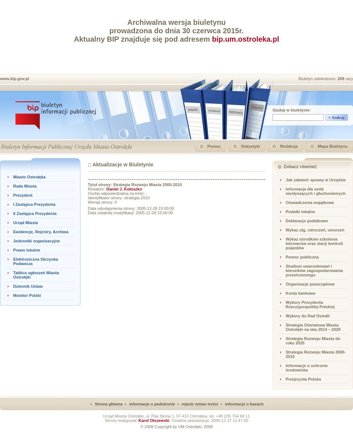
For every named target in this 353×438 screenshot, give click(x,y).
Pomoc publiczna (302, 257)
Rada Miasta (25, 186)
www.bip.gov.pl (14, 78)
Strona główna (109, 404)
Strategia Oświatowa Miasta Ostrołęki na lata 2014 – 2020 (313, 327)
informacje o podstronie (152, 404)
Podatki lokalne (300, 211)
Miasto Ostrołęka (29, 177)
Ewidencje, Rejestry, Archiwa (40, 232)
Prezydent (23, 195)
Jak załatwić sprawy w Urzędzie (316, 180)
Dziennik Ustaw (28, 286)
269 (341, 78)
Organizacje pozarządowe (310, 284)
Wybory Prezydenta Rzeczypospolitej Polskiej (310, 304)
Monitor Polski (27, 295)
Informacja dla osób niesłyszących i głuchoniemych (316, 191)
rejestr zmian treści (200, 404)
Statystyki (250, 146)
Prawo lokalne (26, 250)
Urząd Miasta (25, 222)
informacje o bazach (244, 404)
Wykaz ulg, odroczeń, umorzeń (315, 230)
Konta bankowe (300, 293)
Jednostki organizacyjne (36, 241)
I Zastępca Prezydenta (34, 204)
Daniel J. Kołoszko (124, 189)
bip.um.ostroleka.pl (245, 39)
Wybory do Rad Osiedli (308, 316)
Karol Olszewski (154, 420)
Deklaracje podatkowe (307, 221)
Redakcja (288, 146)
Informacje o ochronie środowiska (307, 367)
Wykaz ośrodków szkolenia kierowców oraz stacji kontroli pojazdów (314, 243)
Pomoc (214, 146)
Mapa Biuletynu (333, 146)
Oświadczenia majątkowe (310, 202)
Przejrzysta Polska (303, 379)
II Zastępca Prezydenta (35, 213)
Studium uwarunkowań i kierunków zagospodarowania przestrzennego (314, 270)
